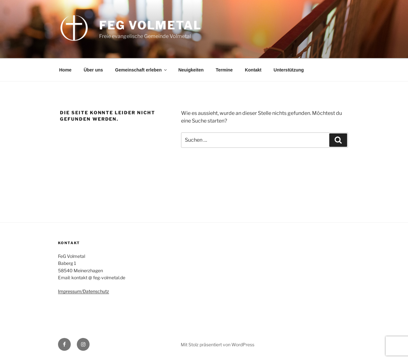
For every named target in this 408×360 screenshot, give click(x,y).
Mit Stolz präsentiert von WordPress (217, 344)
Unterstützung (288, 69)
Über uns (93, 69)
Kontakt (253, 69)
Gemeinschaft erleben (141, 69)
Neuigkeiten (190, 69)
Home (65, 69)
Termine (224, 69)
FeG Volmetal (150, 25)
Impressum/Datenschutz (83, 291)
